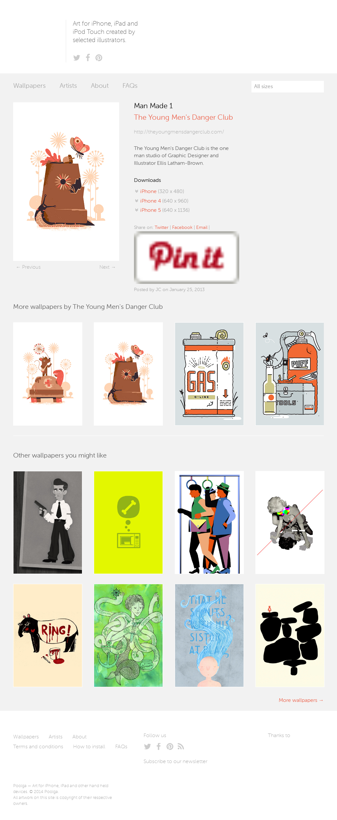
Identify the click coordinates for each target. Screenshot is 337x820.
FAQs (130, 86)
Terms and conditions (38, 747)
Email (201, 227)
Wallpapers (29, 86)
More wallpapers (298, 700)
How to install (89, 747)
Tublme (284, 771)
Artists (68, 86)
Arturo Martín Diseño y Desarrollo (302, 751)
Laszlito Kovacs (279, 751)
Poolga (39, 36)
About (100, 86)
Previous (31, 267)
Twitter (161, 227)
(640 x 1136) (165, 210)
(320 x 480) (162, 191)
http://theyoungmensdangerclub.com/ (179, 132)
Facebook (182, 227)
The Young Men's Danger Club (183, 117)
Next (104, 267)
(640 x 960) (164, 201)
